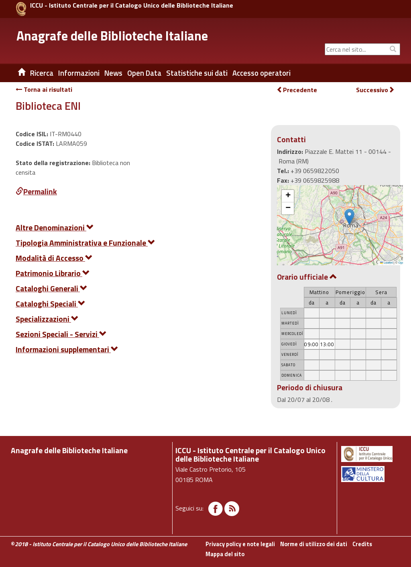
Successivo (375, 90)
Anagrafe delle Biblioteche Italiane (112, 35)
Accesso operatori (261, 73)
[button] (349, 217)
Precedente (297, 90)
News (113, 73)
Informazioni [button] (79, 73)
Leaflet (386, 262)
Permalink (36, 191)
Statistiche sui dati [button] (197, 73)
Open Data (144, 73)
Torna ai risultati (44, 89)
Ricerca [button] (41, 73)
